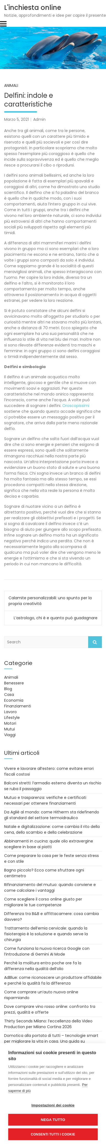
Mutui (9, 729)
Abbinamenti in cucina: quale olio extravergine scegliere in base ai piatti (48, 844)
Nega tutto (53, 1120)
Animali (11, 85)
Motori (10, 723)
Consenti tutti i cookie (53, 1134)
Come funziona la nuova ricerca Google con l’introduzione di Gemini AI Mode (47, 951)
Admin (39, 119)
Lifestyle (12, 717)
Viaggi (10, 735)
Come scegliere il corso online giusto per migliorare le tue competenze (43, 902)
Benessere (14, 683)
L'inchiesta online (32, 7)
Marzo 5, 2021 (16, 119)
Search (95, 642)
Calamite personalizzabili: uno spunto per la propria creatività (50, 600)
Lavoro (10, 712)
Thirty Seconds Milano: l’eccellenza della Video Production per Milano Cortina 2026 (48, 1024)
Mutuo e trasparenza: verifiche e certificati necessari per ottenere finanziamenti (45, 800)
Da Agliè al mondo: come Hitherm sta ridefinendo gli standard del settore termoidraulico (51, 815)
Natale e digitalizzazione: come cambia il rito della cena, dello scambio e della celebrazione (52, 829)
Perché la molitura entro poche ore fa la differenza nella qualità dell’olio (42, 965)
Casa (9, 694)
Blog (8, 689)
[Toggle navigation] (3, 24)
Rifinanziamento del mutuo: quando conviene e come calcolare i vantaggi (50, 887)
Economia (13, 700)
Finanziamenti (17, 706)
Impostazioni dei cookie (53, 1105)
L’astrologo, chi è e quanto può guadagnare (55, 618)
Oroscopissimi (75, 405)
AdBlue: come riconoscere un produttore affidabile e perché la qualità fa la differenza (53, 980)
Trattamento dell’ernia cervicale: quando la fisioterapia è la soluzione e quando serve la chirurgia (46, 933)
